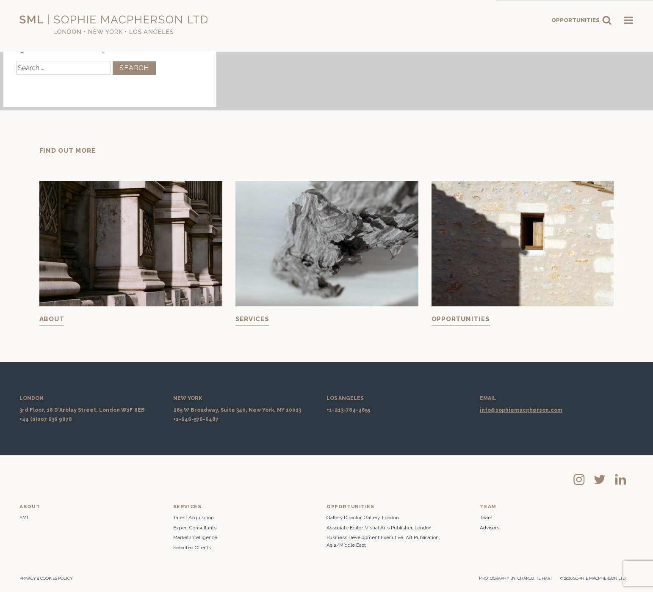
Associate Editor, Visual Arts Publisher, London (379, 528)
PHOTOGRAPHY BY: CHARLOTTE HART (515, 578)
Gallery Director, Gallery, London (362, 517)
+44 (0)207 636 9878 (45, 419)
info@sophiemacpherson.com (521, 410)
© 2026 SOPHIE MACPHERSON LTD (592, 578)
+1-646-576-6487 (196, 419)
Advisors (489, 528)
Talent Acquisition (193, 517)
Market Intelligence (195, 537)
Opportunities (581, 20)
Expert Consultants (194, 528)
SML (24, 517)
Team (486, 517)
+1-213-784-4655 (348, 410)
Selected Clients (192, 548)
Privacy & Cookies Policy (46, 578)
